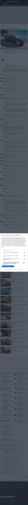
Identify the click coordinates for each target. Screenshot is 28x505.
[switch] (24, 252)
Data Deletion (8, 269)
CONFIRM (8, 266)
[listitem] (14, 250)
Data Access (14, 269)
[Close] (26, 235)
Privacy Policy (19, 269)
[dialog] (14, 252)
